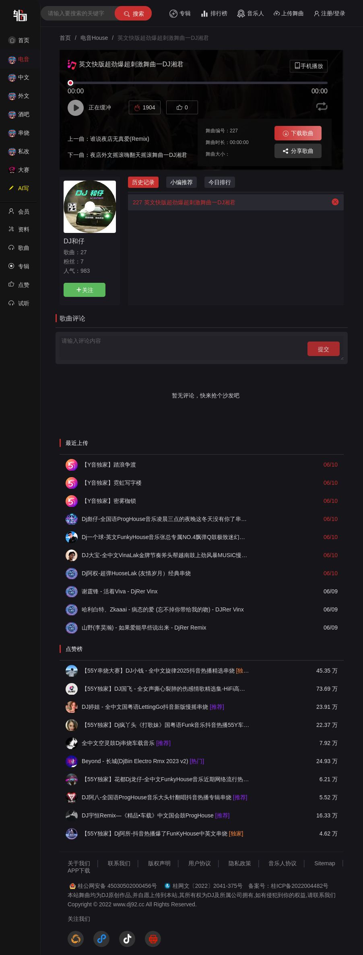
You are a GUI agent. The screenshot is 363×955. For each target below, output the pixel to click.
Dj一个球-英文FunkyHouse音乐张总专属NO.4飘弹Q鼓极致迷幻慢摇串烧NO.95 (166, 537)
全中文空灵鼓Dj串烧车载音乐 (126, 743)
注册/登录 (329, 13)
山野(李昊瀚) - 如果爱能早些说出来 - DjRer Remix (144, 627)
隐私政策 (240, 863)
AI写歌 (18, 191)
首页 (18, 40)
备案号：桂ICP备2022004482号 (288, 886)
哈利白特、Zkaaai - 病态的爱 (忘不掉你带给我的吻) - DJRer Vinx (163, 609)
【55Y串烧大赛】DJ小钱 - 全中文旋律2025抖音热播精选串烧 (166, 670)
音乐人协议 (282, 863)
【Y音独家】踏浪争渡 (109, 464)
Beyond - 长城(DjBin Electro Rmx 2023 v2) (143, 761)
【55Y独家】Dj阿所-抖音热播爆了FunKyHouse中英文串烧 (162, 833)
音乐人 (250, 14)
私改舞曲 (18, 154)
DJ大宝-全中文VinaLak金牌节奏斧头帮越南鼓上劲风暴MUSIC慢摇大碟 (166, 555)
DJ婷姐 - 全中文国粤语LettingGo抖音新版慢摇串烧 (153, 707)
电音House (18, 61)
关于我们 (79, 863)
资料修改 (18, 232)
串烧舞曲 (18, 135)
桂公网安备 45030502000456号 (117, 886)
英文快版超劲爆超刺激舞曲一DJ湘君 (181, 202)
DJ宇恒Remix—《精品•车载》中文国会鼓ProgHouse (155, 815)
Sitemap (324, 863)
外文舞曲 (18, 98)
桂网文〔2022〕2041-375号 (208, 886)
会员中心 (18, 214)
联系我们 (119, 863)
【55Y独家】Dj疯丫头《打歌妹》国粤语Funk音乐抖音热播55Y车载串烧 (166, 725)
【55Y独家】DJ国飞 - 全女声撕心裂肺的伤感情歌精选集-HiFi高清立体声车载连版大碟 (166, 688)
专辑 (180, 14)
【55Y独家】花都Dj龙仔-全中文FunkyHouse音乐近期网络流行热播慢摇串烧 (166, 779)
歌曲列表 (18, 250)
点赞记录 (18, 287)
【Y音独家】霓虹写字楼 (112, 483)
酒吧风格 (18, 116)
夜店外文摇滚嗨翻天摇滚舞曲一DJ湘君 (138, 155)
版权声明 (159, 863)
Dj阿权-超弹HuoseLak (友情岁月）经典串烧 (136, 573)
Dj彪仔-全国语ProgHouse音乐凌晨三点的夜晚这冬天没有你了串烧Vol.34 (166, 519)
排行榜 (213, 14)
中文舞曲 (18, 79)
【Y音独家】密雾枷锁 (109, 501)
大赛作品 (18, 172)
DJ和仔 (74, 241)
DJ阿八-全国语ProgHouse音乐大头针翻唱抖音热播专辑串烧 (164, 797)
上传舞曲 (289, 13)
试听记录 (18, 306)
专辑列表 (18, 269)
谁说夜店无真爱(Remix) (119, 139)
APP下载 (79, 870)
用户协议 (199, 863)
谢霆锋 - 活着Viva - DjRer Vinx (120, 591)
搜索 (133, 13)
